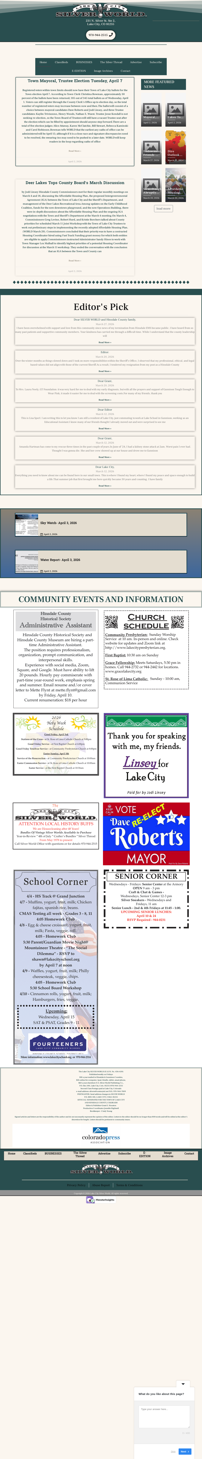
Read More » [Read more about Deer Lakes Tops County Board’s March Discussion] (75, 261)
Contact (125, 71)
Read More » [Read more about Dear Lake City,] (105, 486)
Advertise (136, 62)
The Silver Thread (111, 62)
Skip (173, 1451)
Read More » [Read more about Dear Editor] (105, 429)
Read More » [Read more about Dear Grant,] (105, 400)
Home (43, 62)
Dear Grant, (105, 381)
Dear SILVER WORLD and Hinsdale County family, (105, 320)
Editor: (105, 352)
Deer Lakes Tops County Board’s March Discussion (75, 183)
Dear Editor (105, 410)
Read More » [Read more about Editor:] (105, 371)
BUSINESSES (84, 62)
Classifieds (61, 62)
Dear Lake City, (104, 467)
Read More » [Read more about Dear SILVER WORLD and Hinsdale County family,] (105, 342)
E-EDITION (79, 71)
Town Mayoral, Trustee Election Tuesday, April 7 (75, 81)
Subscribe (156, 62)
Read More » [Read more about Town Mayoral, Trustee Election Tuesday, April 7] (75, 151)
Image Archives (103, 71)
